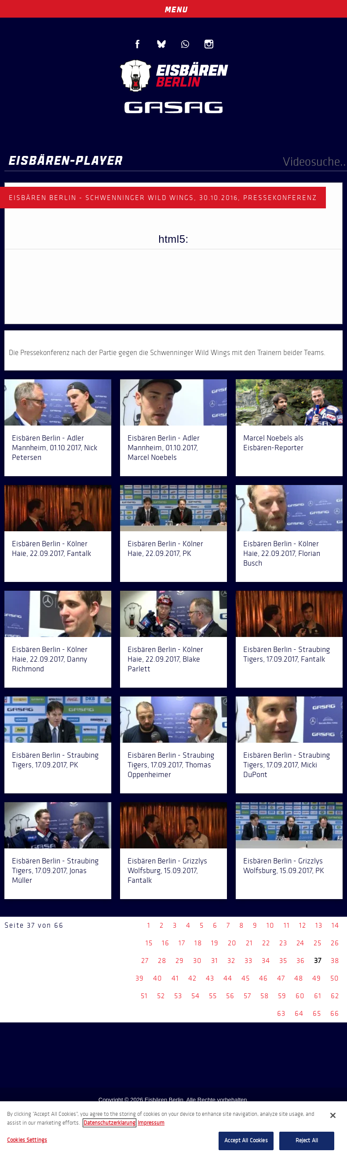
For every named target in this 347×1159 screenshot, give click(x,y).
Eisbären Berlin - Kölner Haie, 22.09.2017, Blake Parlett (165, 659)
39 (139, 978)
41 (175, 978)
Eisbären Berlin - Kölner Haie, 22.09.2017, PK (165, 548)
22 (266, 943)
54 (195, 995)
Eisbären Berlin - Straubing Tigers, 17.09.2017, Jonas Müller (55, 870)
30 (197, 960)
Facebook (137, 44)
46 (263, 978)
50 (334, 978)
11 (287, 925)
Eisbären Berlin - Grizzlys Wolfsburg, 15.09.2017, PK (283, 865)
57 (247, 995)
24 (300, 943)
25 (317, 943)
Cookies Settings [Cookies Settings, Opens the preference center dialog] (27, 1140)
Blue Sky (161, 44)
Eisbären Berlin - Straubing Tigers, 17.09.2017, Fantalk (286, 654)
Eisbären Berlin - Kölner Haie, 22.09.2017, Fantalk (51, 548)
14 (335, 925)
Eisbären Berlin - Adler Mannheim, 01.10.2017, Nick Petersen (54, 447)
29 (179, 960)
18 (198, 943)
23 (283, 943)
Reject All (307, 1140)
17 (182, 943)
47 (281, 978)
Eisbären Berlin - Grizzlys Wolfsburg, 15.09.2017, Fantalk (167, 870)
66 (334, 1013)
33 (248, 960)
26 (335, 943)
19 (215, 943)
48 (298, 978)
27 (145, 960)
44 (227, 978)
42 (192, 978)
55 (213, 995)
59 (282, 995)
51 (144, 995)
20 (232, 943)
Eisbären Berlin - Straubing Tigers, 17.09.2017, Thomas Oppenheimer (171, 764)
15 (149, 943)
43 (210, 978)
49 (316, 978)
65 (317, 1013)
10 (270, 925)
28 (162, 960)
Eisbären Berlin (174, 74)
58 (264, 995)
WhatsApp (185, 44)
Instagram (209, 44)
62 (335, 995)
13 (318, 925)
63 (281, 1013)
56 (230, 995)
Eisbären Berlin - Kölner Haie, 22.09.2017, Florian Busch (281, 553)
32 (231, 960)
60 (300, 995)
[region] (173, 1130)
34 (266, 960)
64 (299, 1013)
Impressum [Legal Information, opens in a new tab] (151, 1122)
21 (249, 943)
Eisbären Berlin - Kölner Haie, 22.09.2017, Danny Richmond (50, 659)
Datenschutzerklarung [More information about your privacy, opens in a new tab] (109, 1122)
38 (335, 960)
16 (165, 943)
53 (178, 995)
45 (245, 978)
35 (283, 960)
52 (161, 995)
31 (214, 960)
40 (157, 978)
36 (300, 960)
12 (302, 925)
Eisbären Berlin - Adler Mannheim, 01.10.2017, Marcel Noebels (164, 447)
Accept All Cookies (245, 1140)
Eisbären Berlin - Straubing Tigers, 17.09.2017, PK (55, 760)
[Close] (333, 1115)
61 (317, 995)
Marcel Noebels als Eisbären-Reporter (273, 442)
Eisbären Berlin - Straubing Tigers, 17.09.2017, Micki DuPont (286, 764)
